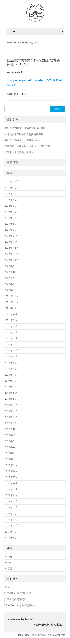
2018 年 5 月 (11, 398)
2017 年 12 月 (11, 423)
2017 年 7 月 (11, 435)
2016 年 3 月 (11, 501)
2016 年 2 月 (11, 507)
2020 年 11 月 (11, 350)
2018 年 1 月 (11, 416)
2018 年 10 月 (11, 386)
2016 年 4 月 (11, 495)
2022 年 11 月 (11, 254)
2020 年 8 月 (11, 356)
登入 (6, 587)
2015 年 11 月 (11, 525)
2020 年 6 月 (11, 362)
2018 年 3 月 (11, 410)
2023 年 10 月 (11, 217)
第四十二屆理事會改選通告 (19, 152)
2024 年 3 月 (11, 205)
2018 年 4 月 (11, 405)
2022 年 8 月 (11, 272)
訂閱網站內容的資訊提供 (17, 593)
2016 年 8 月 (11, 471)
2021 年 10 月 (11, 308)
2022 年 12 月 (11, 247)
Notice (22, 93)
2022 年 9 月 (11, 266)
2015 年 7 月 (11, 531)
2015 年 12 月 (11, 519)
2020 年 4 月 (11, 374)
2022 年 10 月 (11, 260)
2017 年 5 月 (11, 441)
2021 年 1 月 (11, 338)
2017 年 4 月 (11, 447)
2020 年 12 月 (11, 344)
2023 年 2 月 (11, 235)
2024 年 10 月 (11, 193)
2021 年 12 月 (11, 296)
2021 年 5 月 (11, 320)
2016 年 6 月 (11, 483)
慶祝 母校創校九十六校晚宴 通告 (22, 140)
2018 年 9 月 (11, 392)
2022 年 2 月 (11, 284)
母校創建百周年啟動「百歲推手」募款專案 (27, 146)
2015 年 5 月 (11, 537)
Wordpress (59, 635)
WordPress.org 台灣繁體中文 (20, 605)
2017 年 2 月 (11, 453)
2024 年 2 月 (11, 211)
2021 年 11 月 (11, 302)
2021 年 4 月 (11, 326)
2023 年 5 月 (11, 223)
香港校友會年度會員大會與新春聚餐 (23, 134)
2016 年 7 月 (11, 477)
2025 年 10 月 (11, 181)
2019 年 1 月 (11, 380)
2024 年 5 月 (11, 199)
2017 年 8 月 (11, 429)
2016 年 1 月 (11, 513)
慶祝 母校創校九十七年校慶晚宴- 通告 (24, 128)
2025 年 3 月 (11, 187)
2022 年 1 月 (11, 290)
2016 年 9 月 (11, 465)
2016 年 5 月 (11, 489)
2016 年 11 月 (11, 459)
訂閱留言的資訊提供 (15, 599)
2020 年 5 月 (11, 368)
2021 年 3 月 (11, 332)
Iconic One (23, 635)
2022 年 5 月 (11, 278)
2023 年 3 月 (11, 229)
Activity (8, 556)
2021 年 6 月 (11, 314)
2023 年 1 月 (11, 241)
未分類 (8, 568)
